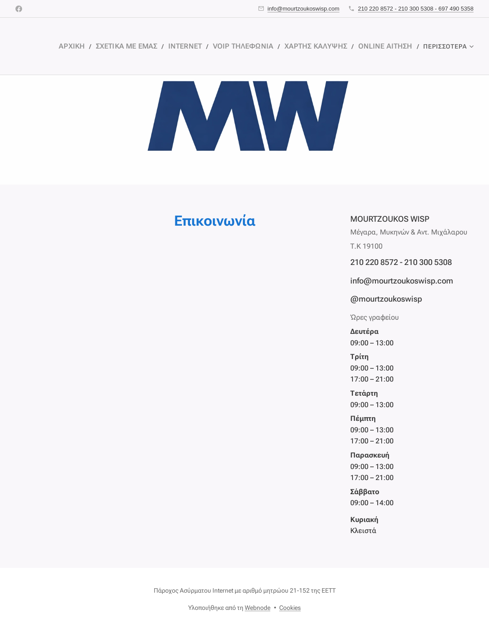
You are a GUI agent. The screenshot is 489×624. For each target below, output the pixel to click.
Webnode (257, 607)
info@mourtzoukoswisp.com (304, 8)
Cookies (290, 607)
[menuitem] (97, 46)
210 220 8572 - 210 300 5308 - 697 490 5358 (416, 8)
